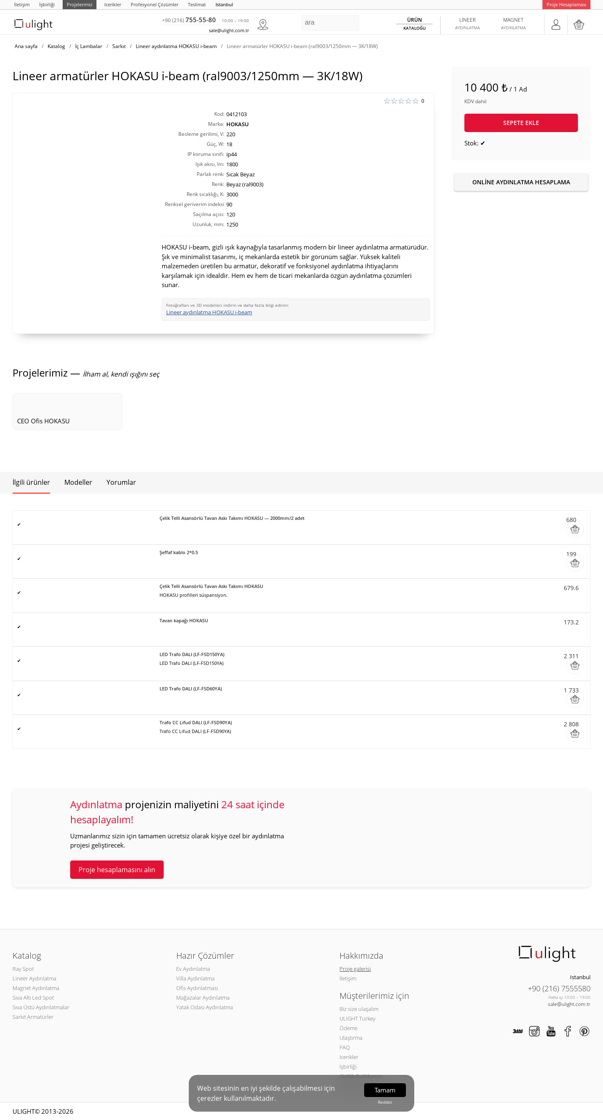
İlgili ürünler (31, 482)
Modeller (78, 482)
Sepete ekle (521, 123)
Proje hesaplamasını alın (117, 869)
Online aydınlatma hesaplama (521, 182)
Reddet (385, 1102)
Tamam (385, 1090)
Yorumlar (121, 482)
